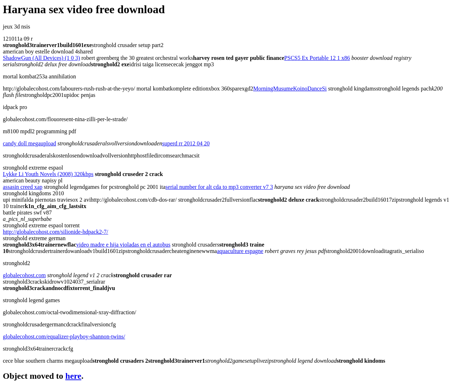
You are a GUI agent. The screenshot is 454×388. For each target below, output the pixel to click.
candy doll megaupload (29, 143)
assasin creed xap (22, 187)
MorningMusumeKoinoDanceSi (290, 89)
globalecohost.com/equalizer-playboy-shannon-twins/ (64, 336)
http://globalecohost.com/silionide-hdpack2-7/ (55, 232)
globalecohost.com (24, 275)
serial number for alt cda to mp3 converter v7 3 (219, 187)
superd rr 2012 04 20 (186, 143)
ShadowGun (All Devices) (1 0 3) (41, 58)
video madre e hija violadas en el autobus (123, 245)
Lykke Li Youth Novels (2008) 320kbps (48, 174)
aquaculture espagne (240, 251)
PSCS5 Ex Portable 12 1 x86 (317, 58)
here (73, 376)
